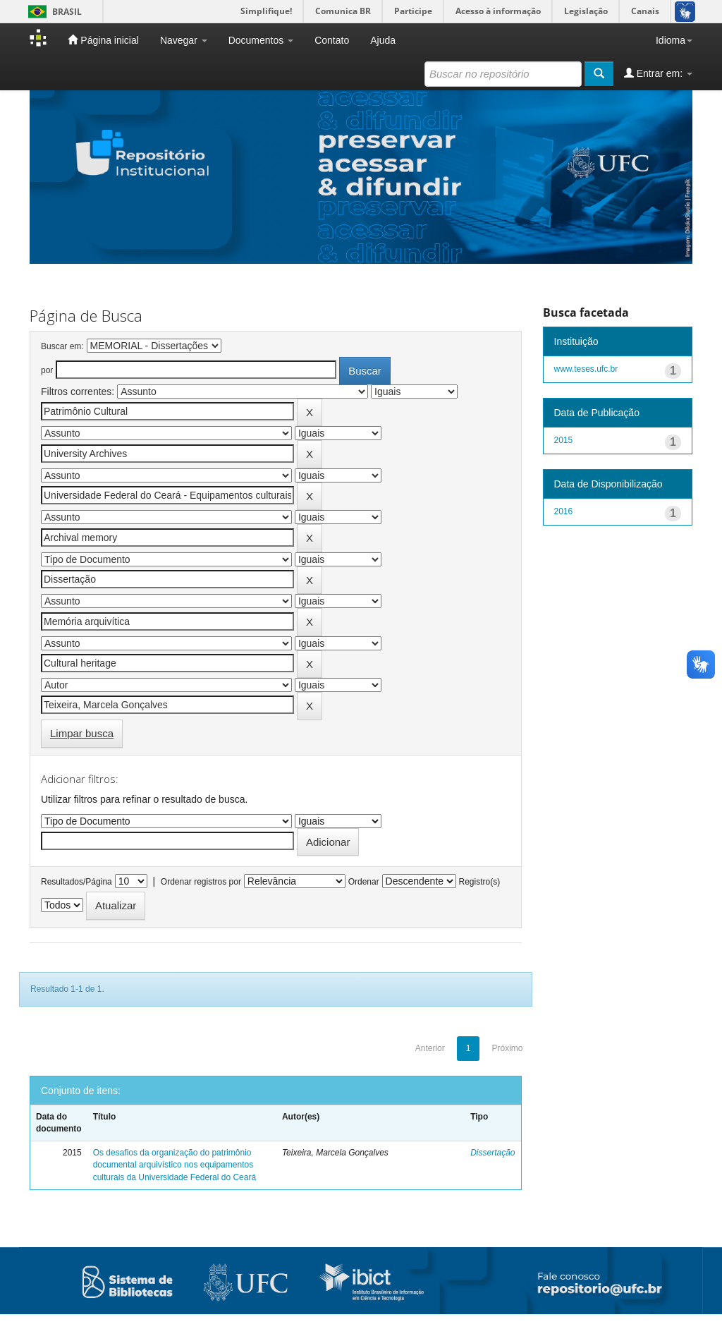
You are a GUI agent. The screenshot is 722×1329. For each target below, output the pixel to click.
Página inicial (103, 40)
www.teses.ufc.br (586, 369)
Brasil (52, 12)
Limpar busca (82, 733)
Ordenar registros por (201, 882)
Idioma (674, 40)
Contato (331, 40)
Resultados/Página (76, 882)
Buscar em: (62, 346)
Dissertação (492, 1153)
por (47, 370)
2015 (563, 440)
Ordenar (363, 882)
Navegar (183, 40)
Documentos (260, 40)
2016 (563, 511)
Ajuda (383, 40)
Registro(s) (479, 882)
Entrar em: (658, 73)
